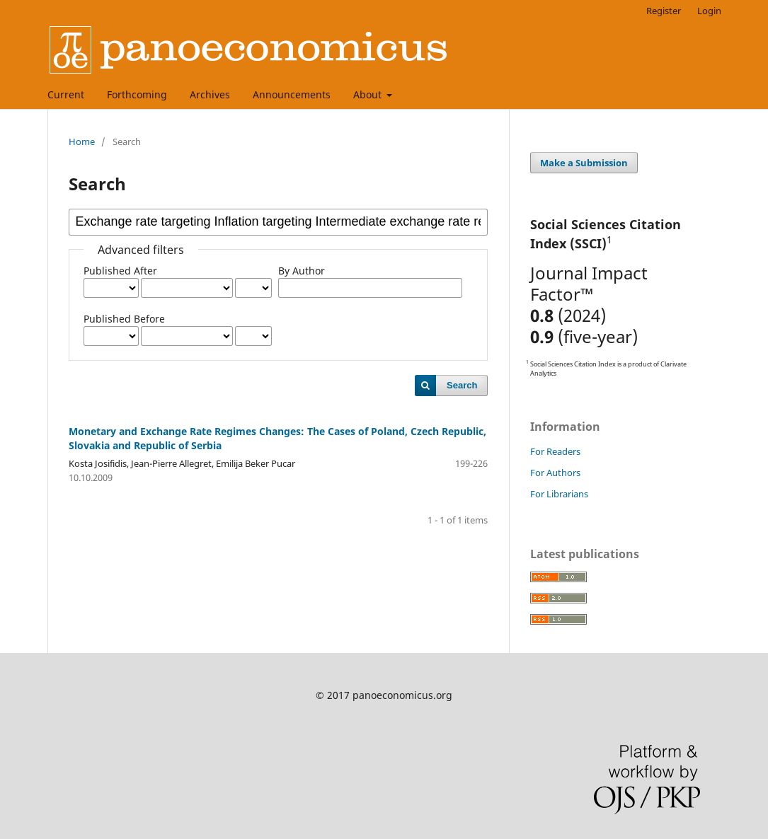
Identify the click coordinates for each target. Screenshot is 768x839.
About (368, 94)
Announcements (292, 94)
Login (709, 10)
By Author (301, 270)
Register (663, 10)
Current (65, 94)
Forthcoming (137, 94)
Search (462, 385)
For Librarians (559, 493)
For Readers (555, 451)
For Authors (555, 472)
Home (82, 141)
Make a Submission (584, 162)
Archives (210, 94)
